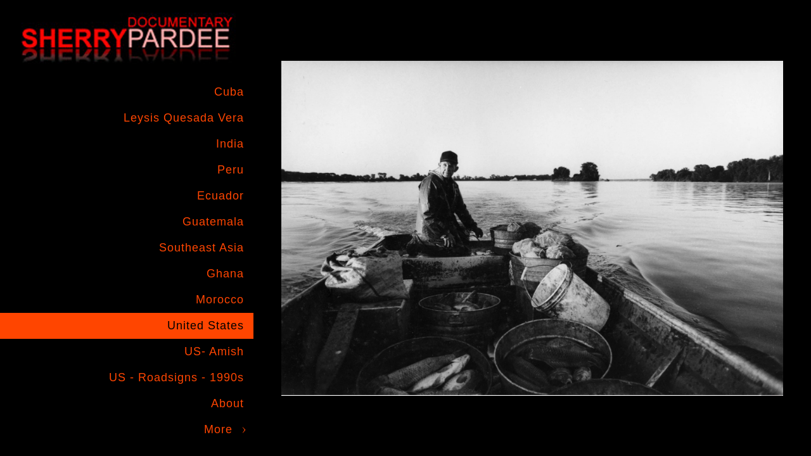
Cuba (229, 92)
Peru (230, 169)
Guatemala (213, 221)
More (218, 429)
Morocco (220, 299)
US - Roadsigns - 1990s (176, 377)
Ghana (225, 273)
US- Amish (214, 351)
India (230, 143)
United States (205, 325)
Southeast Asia (201, 247)
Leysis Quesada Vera (184, 117)
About (227, 403)
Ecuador (220, 195)
